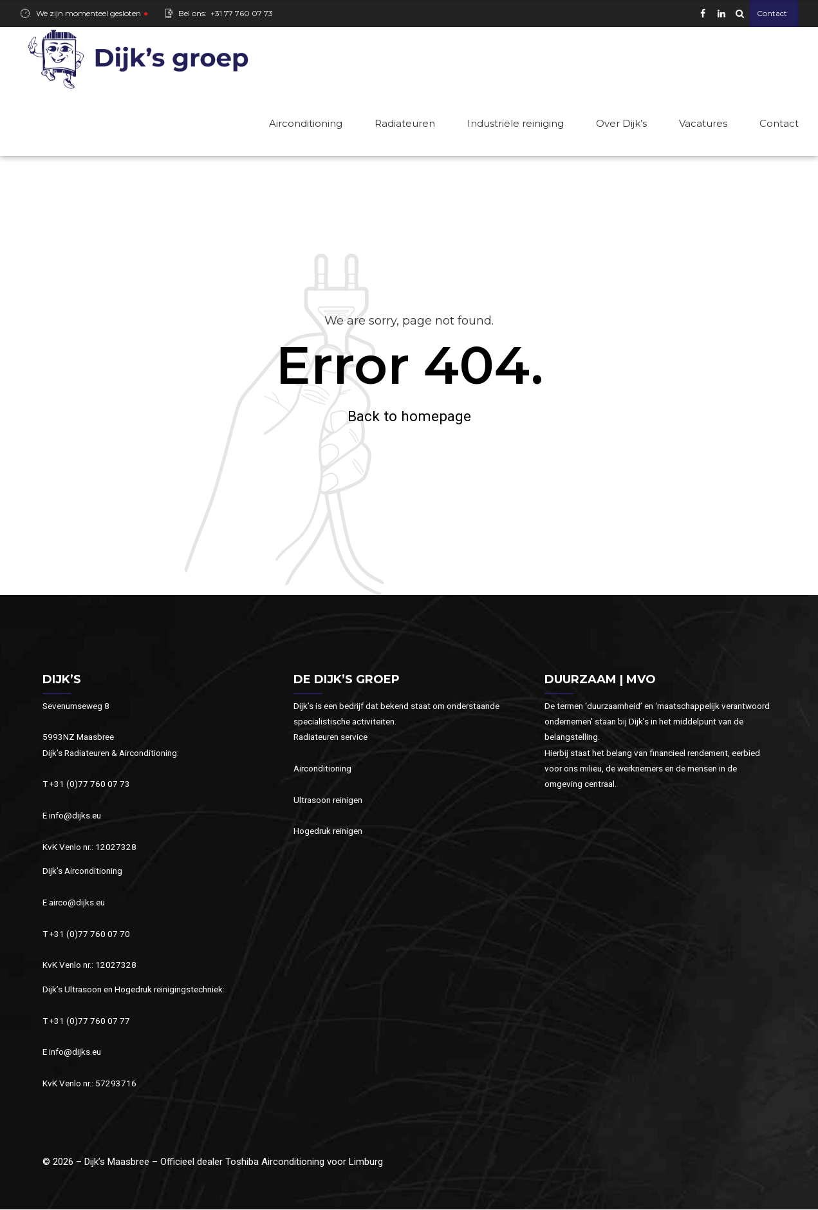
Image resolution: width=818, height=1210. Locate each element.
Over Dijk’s (621, 123)
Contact (779, 123)
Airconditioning (305, 123)
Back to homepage (409, 416)
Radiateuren (405, 123)
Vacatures (703, 123)
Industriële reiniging (515, 123)
